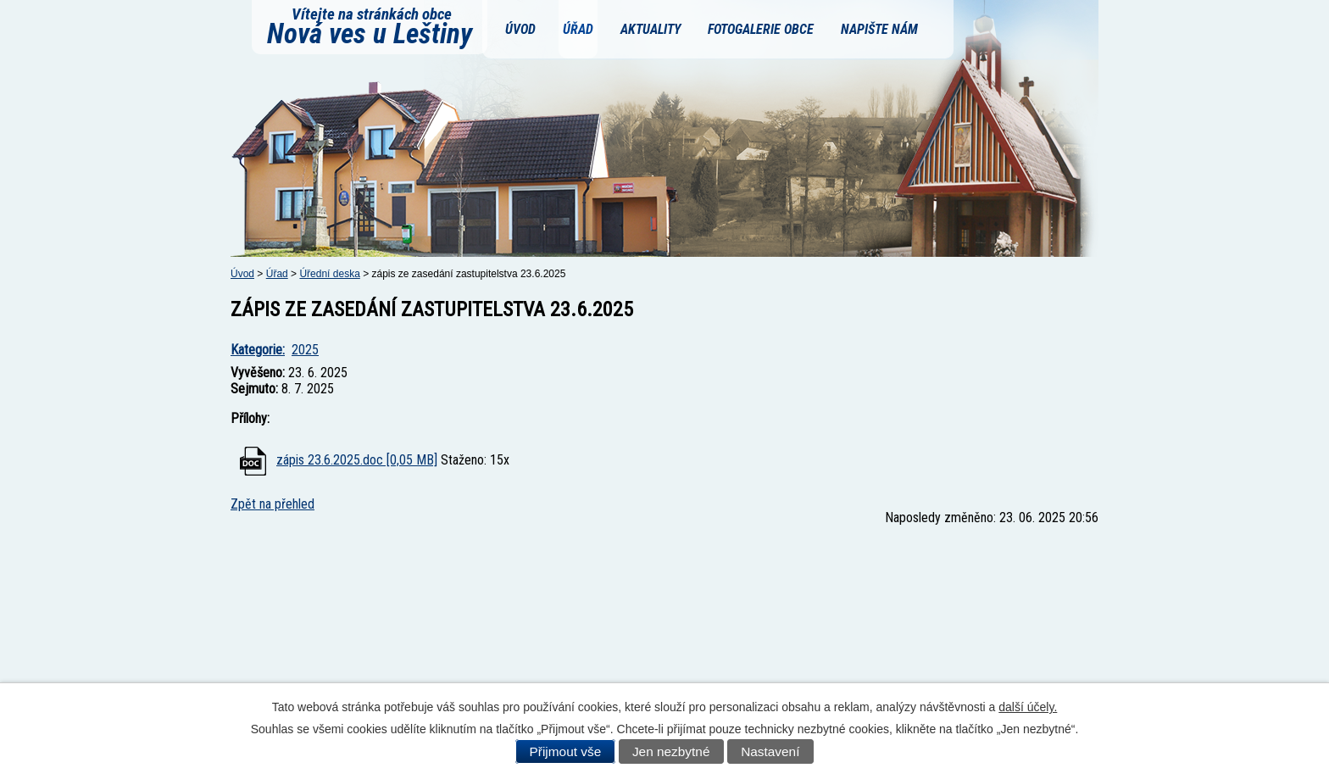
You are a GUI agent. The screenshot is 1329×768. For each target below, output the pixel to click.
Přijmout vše (566, 751)
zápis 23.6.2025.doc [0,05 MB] (356, 460)
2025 (305, 350)
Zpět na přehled (272, 504)
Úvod (520, 29)
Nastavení (770, 751)
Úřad (578, 29)
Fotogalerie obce (761, 29)
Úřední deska (329, 274)
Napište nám (879, 29)
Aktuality (650, 29)
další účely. (1027, 707)
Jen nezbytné (671, 751)
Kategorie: (258, 350)
